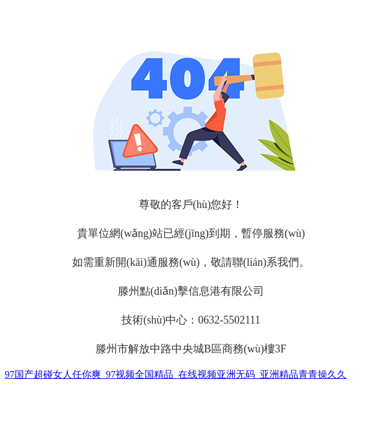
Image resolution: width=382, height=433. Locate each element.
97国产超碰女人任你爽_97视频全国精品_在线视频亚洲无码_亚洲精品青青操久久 (176, 374)
